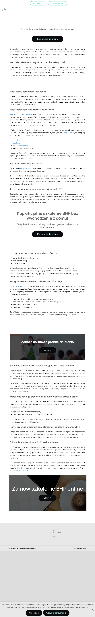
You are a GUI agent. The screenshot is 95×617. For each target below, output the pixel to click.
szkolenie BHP (25, 168)
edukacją (17, 143)
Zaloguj (38, 3)
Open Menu (92, 9)
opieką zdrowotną (20, 146)
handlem (17, 140)
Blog (53, 537)
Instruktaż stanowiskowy (21, 115)
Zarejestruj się (57, 3)
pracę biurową (68, 133)
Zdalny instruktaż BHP (19, 286)
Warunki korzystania (56, 531)
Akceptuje (34, 613)
